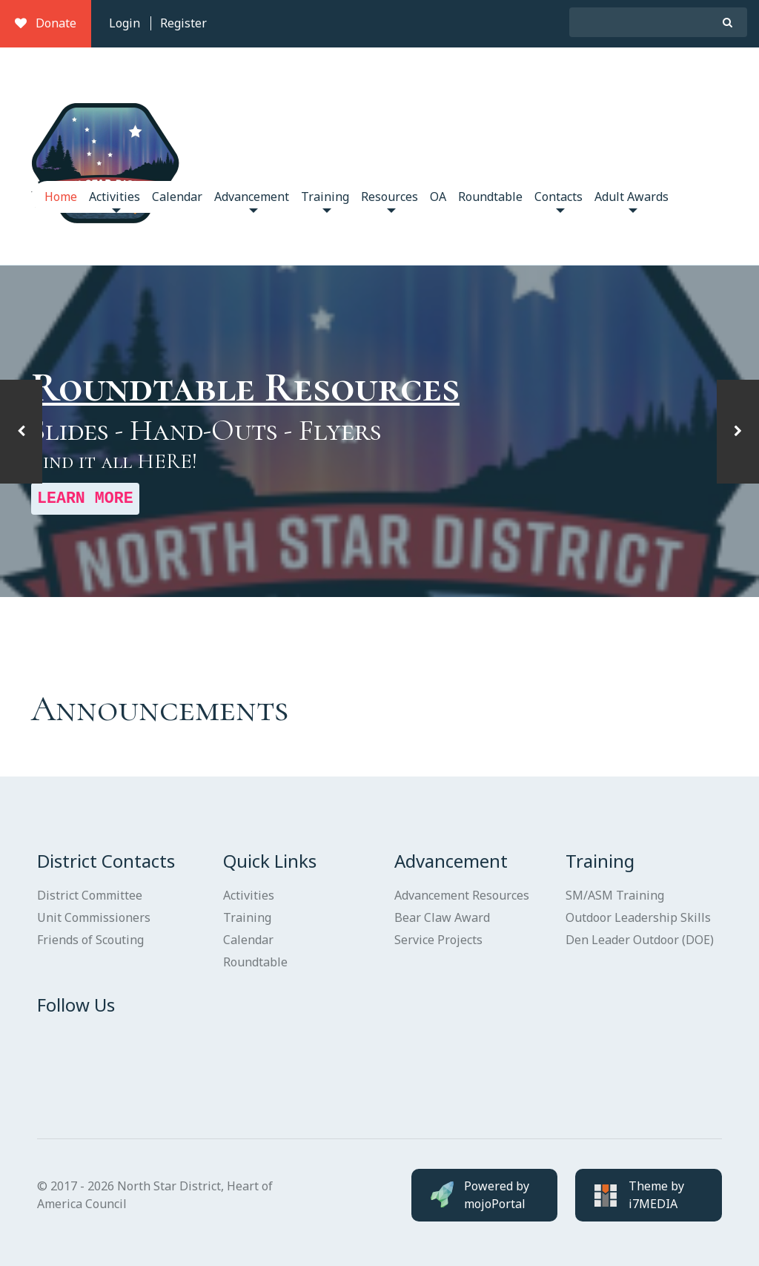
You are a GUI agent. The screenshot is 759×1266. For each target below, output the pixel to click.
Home (60, 196)
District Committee (89, 895)
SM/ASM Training (615, 895)
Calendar (177, 196)
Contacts (558, 200)
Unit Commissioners (93, 917)
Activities (114, 200)
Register (183, 23)
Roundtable (490, 196)
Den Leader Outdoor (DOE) (640, 940)
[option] (379, 432)
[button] (21, 432)
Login (124, 23)
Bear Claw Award (442, 917)
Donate (45, 23)
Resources (389, 200)
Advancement (251, 200)
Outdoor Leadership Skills (638, 917)
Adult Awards (631, 200)
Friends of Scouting (90, 940)
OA (438, 196)
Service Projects (438, 940)
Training (325, 200)
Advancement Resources (461, 895)
